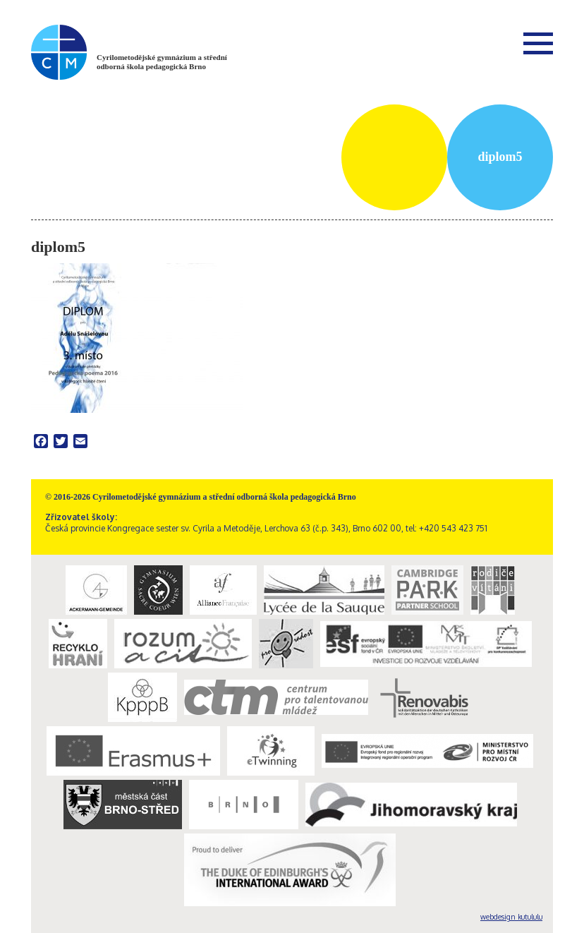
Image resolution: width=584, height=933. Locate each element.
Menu (538, 43)
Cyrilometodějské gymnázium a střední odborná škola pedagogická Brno (162, 62)
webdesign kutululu (511, 917)
